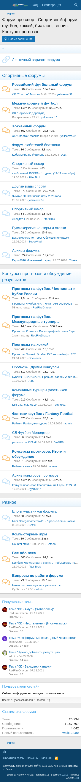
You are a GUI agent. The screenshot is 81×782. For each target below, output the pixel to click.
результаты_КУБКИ (24, 442)
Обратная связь (13, 758)
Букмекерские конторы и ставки (39, 228)
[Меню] (6, 5)
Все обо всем (24, 553)
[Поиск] (76, 5)
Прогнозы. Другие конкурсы (35, 367)
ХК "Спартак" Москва (25, 136)
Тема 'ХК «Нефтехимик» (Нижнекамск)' (38, 623)
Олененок (35, 358)
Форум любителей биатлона (36, 145)
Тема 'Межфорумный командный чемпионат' (42, 638)
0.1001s (63, 774)
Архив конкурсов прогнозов (35, 475)
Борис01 (59, 404)
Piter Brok (35, 177)
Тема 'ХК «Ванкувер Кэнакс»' (30, 666)
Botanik (51, 544)
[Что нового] (67, 5)
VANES (59, 442)
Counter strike (21, 544)
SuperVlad (35, 241)
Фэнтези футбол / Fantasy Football (43, 414)
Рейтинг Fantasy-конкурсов (29, 423)
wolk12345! (70, 733)
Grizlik (32, 525)
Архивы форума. (26, 251)
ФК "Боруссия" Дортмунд (28, 113)
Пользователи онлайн (21, 686)
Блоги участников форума (34, 511)
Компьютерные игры (29, 534)
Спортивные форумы (23, 75)
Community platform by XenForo (35, 766)
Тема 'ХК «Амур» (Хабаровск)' (31, 609)
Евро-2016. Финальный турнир (32, 260)
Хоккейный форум (29, 126)
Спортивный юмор (27, 209)
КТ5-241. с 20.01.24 (24, 404)
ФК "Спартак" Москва (26, 94)
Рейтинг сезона (22, 466)
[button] (4, 752)
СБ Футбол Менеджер (30, 433)
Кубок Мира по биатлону (28, 154)
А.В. (64, 154)
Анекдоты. (18, 219)
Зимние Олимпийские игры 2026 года (36, 196)
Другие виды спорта (29, 186)
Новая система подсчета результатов (36, 585)
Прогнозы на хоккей (30, 345)
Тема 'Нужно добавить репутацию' (34, 652)
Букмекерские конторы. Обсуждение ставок (40, 237)
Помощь (32, 758)
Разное (9, 502)
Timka (73, 260)
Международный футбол (35, 103)
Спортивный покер (28, 164)
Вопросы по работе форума (37, 576)
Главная (46, 758)
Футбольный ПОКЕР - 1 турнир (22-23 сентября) (43, 173)
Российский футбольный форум (42, 85)
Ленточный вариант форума (36, 60)
